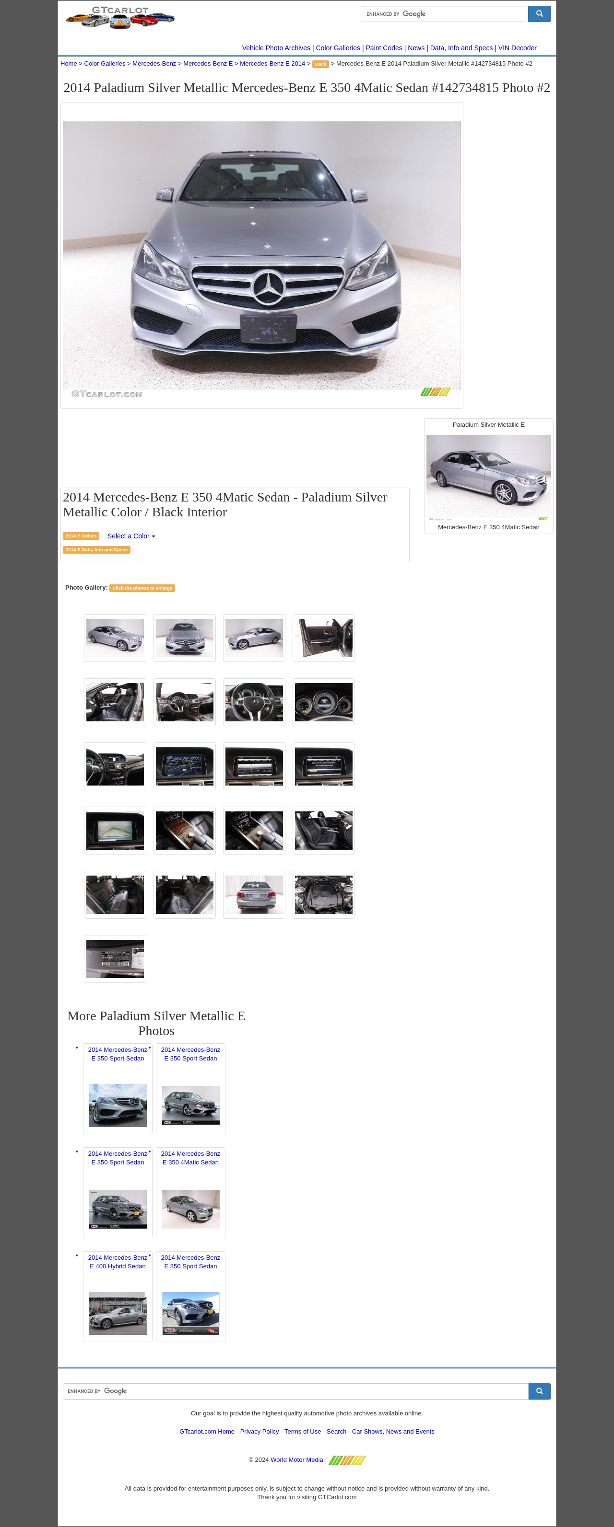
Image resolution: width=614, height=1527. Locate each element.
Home (68, 63)
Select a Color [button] (131, 536)
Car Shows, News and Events (393, 1431)
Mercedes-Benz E (208, 63)
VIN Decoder (517, 48)
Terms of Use (302, 1431)
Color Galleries (338, 48)
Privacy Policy (259, 1431)
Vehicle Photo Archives (276, 48)
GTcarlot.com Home (207, 1431)
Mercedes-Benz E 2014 (272, 63)
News (416, 48)
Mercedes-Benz (154, 63)
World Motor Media (297, 1459)
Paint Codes (384, 48)
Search (336, 1431)
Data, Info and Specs (461, 48)
